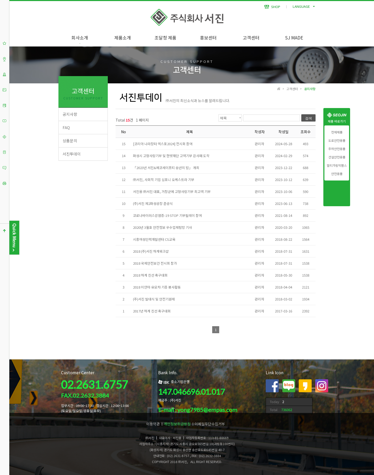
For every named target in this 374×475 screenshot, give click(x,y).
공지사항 (70, 114)
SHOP (272, 6)
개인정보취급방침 (177, 423)
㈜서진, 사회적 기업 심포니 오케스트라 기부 (163, 179)
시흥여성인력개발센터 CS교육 (154, 239)
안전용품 (337, 173)
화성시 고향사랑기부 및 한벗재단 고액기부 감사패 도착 (171, 155)
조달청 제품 (165, 37)
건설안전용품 (336, 157)
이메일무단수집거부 (210, 423)
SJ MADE (294, 37)
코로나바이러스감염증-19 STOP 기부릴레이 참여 (167, 215)
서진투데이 (72, 154)
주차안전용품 (336, 148)
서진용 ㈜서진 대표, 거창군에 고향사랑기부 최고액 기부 (172, 191)
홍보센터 (208, 37)
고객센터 (251, 37)
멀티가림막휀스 (337, 165)
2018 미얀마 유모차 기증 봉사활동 (157, 287)
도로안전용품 (336, 140)
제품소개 (122, 37)
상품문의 (70, 140)
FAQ (66, 127)
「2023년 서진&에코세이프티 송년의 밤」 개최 (166, 167)
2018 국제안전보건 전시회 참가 (155, 263)
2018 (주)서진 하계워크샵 (151, 251)
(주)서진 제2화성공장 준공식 (153, 203)
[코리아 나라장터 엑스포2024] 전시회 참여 (162, 143)
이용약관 (153, 423)
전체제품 (337, 132)
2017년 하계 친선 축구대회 (152, 311)
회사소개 (79, 37)
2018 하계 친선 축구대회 (150, 275)
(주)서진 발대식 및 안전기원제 (154, 299)
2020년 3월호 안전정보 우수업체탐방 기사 (162, 227)
